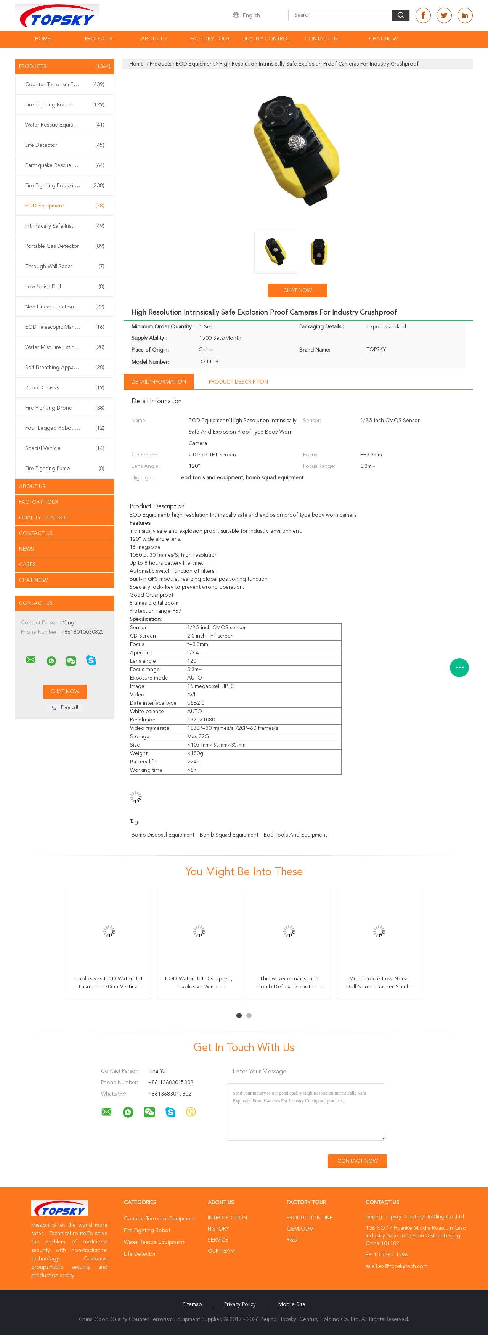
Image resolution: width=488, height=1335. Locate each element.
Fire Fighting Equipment (64, 186)
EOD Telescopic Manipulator (64, 327)
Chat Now (383, 39)
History (218, 1229)
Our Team (221, 1251)
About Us (154, 39)
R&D (292, 1240)
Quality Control (265, 39)
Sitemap (192, 1304)
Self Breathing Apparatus (64, 367)
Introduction (227, 1218)
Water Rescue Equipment (64, 125)
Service (218, 1240)
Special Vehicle (64, 448)
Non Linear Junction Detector (64, 307)
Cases (27, 564)
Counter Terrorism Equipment (64, 84)
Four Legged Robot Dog (64, 428)
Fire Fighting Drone (64, 408)
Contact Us (321, 39)
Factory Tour (210, 39)
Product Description (238, 382)
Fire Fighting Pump (64, 468)
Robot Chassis (64, 388)
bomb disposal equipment (163, 835)
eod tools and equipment (295, 835)
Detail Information (159, 382)
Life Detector (64, 145)
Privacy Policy (240, 1304)
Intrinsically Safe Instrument (64, 226)
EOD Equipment (64, 206)
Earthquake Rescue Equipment (64, 165)
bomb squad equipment (229, 835)
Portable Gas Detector (64, 246)
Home (43, 39)
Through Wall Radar (64, 266)
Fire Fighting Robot (64, 105)
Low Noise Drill (64, 287)
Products (98, 39)
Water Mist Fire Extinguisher (64, 347)
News (26, 549)
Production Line (310, 1218)
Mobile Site (291, 1304)
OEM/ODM (300, 1229)
